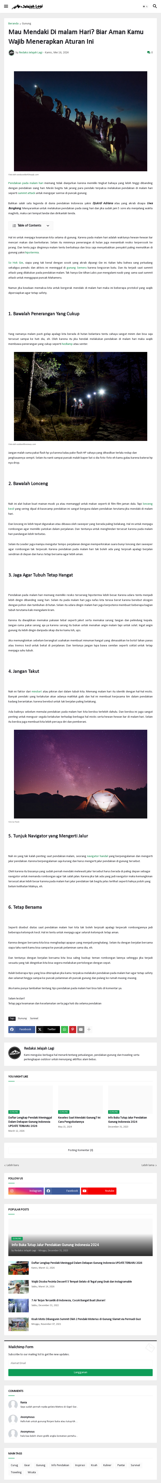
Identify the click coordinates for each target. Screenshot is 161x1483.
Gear (27, 1465)
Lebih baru (13, 1165)
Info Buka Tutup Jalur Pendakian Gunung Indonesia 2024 (127, 1120)
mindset (37, 691)
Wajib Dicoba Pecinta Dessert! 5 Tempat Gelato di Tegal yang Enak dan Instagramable (81, 1281)
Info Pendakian (60, 1465)
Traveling (16, 1472)
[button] (5, 6)
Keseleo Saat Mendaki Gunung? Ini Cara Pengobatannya (79, 1120)
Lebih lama (148, 1165)
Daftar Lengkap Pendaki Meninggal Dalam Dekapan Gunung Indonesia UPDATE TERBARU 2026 (30, 1122)
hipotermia (32, 252)
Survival (34, 1018)
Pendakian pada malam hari (25, 183)
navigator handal (97, 856)
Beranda (13, 23)
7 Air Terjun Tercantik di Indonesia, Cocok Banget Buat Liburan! (68, 1300)
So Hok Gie (15, 262)
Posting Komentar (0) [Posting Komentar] (80, 1150)
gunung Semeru (76, 267)
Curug (14, 1465)
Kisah (94, 1465)
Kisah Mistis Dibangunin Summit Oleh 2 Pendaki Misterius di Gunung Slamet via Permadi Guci (86, 1319)
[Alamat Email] (80, 1363)
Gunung (26, 23)
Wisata (32, 1472)
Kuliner (107, 1465)
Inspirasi (80, 1465)
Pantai (121, 1465)
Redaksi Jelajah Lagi (39, 1049)
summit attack (26, 193)
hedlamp (67, 344)
